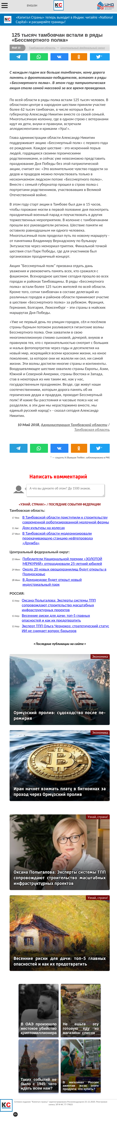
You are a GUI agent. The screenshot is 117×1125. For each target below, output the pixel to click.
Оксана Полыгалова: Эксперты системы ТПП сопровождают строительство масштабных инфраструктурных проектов (59, 605)
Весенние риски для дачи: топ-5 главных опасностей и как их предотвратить (56, 618)
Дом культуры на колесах (43, 527)
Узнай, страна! (98, 817)
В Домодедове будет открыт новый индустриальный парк (52, 582)
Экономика (100, 656)
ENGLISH (32, 5)
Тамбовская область (42, 47)
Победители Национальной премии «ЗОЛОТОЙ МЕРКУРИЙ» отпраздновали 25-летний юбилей (62, 561)
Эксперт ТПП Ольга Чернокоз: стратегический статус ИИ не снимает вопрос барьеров (65, 628)
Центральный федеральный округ (82, 47)
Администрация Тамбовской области (74, 424)
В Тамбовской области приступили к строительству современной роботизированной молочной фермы (65, 519)
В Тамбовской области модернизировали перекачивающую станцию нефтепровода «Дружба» (57, 538)
